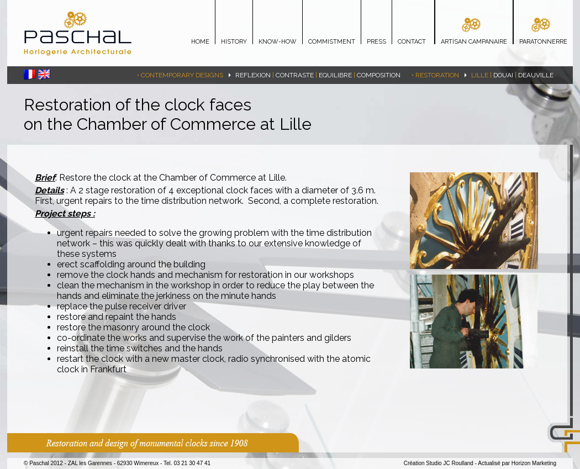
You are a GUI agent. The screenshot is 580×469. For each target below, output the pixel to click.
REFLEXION (253, 75)
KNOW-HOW (278, 41)
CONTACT (412, 41)
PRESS (376, 41)
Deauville (535, 75)
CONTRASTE (295, 75)
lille (479, 75)
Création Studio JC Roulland (438, 463)
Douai (503, 75)
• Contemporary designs (180, 75)
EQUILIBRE (335, 75)
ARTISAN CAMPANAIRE (474, 41)
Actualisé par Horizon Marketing (517, 463)
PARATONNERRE (543, 41)
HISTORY (234, 41)
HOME (200, 41)
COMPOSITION (378, 75)
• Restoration (435, 75)
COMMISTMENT (331, 41)
